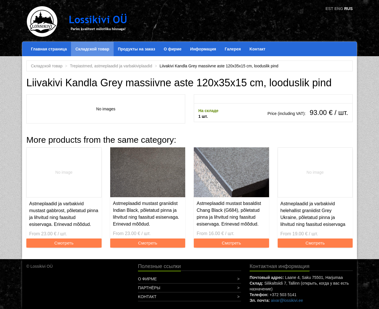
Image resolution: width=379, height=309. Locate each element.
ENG (338, 8)
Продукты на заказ (136, 49)
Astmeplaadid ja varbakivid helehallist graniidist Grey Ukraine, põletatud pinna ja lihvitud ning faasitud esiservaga (313, 214)
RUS (348, 8)
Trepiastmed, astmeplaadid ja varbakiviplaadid (111, 66)
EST (329, 8)
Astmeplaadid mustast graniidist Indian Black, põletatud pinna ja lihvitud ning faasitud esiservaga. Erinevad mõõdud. (146, 213)
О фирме (172, 49)
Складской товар (92, 49)
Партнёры (149, 287)
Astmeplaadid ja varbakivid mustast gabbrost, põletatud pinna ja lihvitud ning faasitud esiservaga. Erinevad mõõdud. (63, 214)
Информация (203, 49)
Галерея (233, 49)
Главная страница (49, 49)
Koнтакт (257, 49)
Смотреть (64, 242)
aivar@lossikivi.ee (287, 300)
